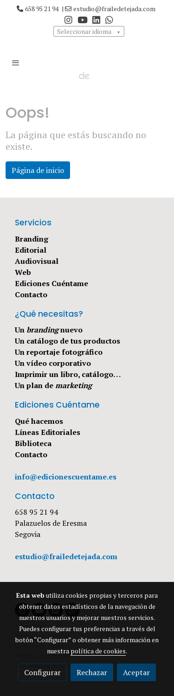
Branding (31, 239)
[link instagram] (68, 19)
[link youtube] (82, 19)
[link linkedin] (96, 19)
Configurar (42, 672)
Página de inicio (38, 170)
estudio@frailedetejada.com (114, 8)
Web (23, 272)
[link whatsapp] (109, 19)
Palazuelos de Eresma (51, 523)
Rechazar (92, 672)
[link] (87, 62)
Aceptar (136, 672)
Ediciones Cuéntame (51, 283)
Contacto (31, 294)
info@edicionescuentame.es (65, 477)
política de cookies (98, 650)
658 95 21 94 (41, 8)
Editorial (30, 250)
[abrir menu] (15, 62)
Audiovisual (36, 261)
